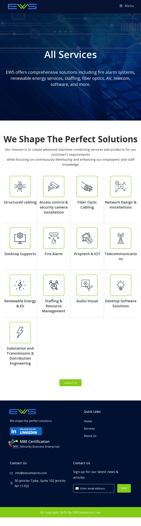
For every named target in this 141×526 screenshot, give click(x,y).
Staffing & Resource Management (53, 306)
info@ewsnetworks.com (28, 473)
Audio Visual (87, 301)
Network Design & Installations (121, 205)
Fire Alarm (54, 253)
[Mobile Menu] (127, 5)
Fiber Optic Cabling (87, 205)
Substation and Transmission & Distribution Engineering (20, 356)
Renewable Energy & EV (20, 303)
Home (88, 421)
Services (89, 428)
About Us (90, 436)
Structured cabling (20, 202)
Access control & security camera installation (53, 207)
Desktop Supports (20, 253)
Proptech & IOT (87, 253)
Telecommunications (120, 256)
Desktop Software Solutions (120, 303)
